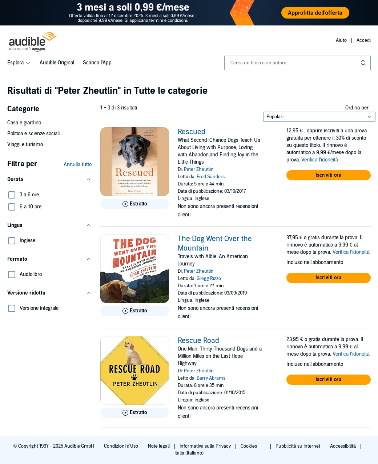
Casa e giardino (24, 123)
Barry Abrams (211, 378)
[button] (49, 179)
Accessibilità (343, 446)
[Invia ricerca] (364, 63)
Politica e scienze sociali (33, 134)
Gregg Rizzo (209, 278)
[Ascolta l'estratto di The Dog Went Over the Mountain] (134, 311)
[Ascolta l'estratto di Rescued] (134, 204)
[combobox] (297, 63)
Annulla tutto (78, 164)
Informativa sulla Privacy (206, 446)
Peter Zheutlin (199, 169)
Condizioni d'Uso (121, 446)
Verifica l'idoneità (319, 160)
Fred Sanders (211, 177)
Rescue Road (198, 340)
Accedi (364, 40)
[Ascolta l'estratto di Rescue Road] (134, 413)
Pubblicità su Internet (298, 446)
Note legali (159, 446)
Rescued (191, 132)
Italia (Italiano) (189, 453)
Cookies (249, 446)
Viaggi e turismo (25, 144)
